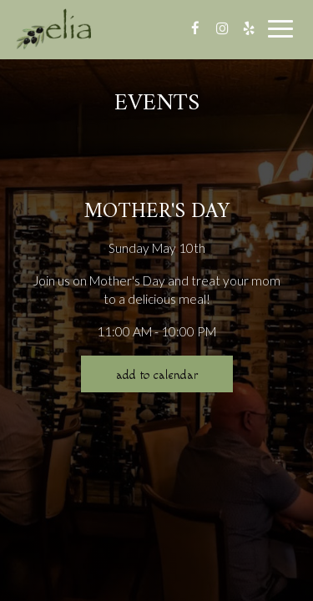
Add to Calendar (157, 375)
